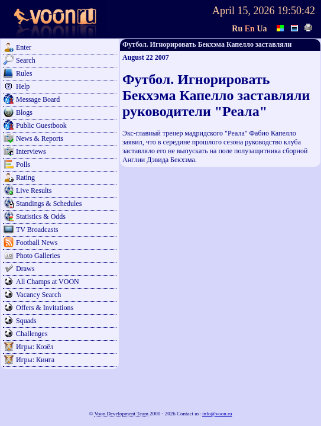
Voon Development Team (121, 414)
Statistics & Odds (41, 216)
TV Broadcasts (37, 229)
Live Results (33, 190)
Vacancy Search (38, 295)
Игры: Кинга (35, 360)
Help (23, 86)
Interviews (31, 151)
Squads (26, 321)
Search (25, 60)
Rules (24, 73)
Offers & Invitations (44, 308)
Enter (23, 47)
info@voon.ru (217, 414)
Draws (25, 268)
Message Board (38, 99)
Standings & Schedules (49, 203)
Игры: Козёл (34, 347)
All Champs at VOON (47, 281)
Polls (23, 164)
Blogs (24, 112)
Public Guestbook (41, 125)
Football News (36, 242)
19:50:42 (296, 11)
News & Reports (39, 138)
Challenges (31, 334)
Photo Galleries (38, 255)
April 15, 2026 (243, 11)
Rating (25, 177)
